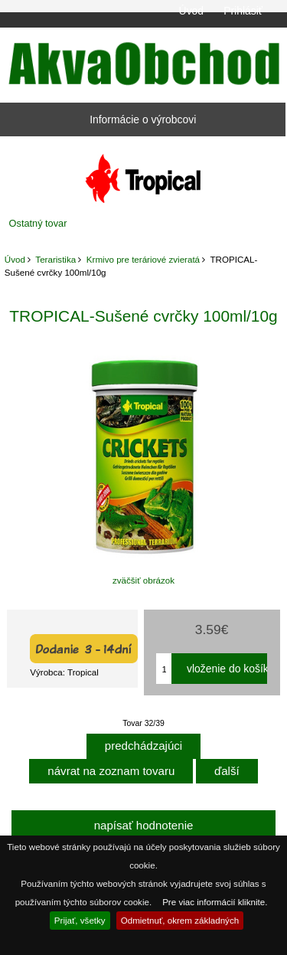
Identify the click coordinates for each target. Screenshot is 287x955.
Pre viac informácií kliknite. (214, 902)
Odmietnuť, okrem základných (180, 920)
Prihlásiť (243, 11)
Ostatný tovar (38, 223)
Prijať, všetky (80, 920)
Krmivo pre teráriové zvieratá (143, 259)
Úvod (191, 11)
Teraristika (55, 259)
